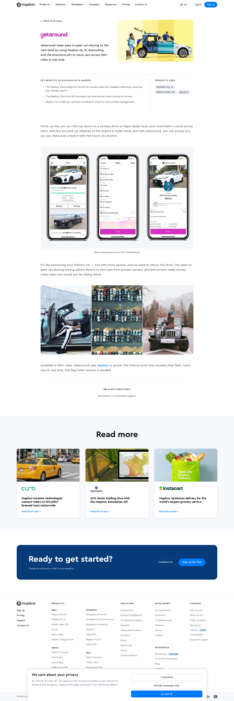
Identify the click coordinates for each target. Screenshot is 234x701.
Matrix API (91, 634)
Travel (123, 650)
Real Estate (126, 645)
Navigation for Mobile (97, 624)
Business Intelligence (131, 615)
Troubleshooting (163, 620)
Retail (123, 640)
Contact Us (23, 625)
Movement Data (94, 667)
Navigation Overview (97, 614)
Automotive (126, 610)
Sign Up (21, 610)
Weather (125, 625)
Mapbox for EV (93, 640)
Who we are (196, 610)
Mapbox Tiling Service (62, 640)
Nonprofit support (199, 640)
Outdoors (125, 635)
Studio (54, 630)
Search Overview (60, 652)
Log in (198, 4)
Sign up (211, 4)
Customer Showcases (166, 659)
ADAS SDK (91, 644)
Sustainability (196, 635)
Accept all (166, 697)
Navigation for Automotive (99, 619)
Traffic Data (92, 662)
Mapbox (102, 365)
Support (21, 620)
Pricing (20, 615)
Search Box (57, 657)
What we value (197, 620)
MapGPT (90, 630)
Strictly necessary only (166, 689)
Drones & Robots (129, 655)
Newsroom (195, 625)
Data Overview (94, 657)
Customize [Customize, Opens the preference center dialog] (167, 680)
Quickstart (160, 615)
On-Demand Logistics (131, 620)
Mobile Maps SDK (60, 624)
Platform (159, 625)
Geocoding (57, 662)
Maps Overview (59, 614)
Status (158, 630)
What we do (196, 615)
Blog (157, 664)
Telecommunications (131, 630)
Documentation (163, 610)
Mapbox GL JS (58, 619)
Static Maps (57, 634)
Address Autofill (59, 667)
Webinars (160, 669)
